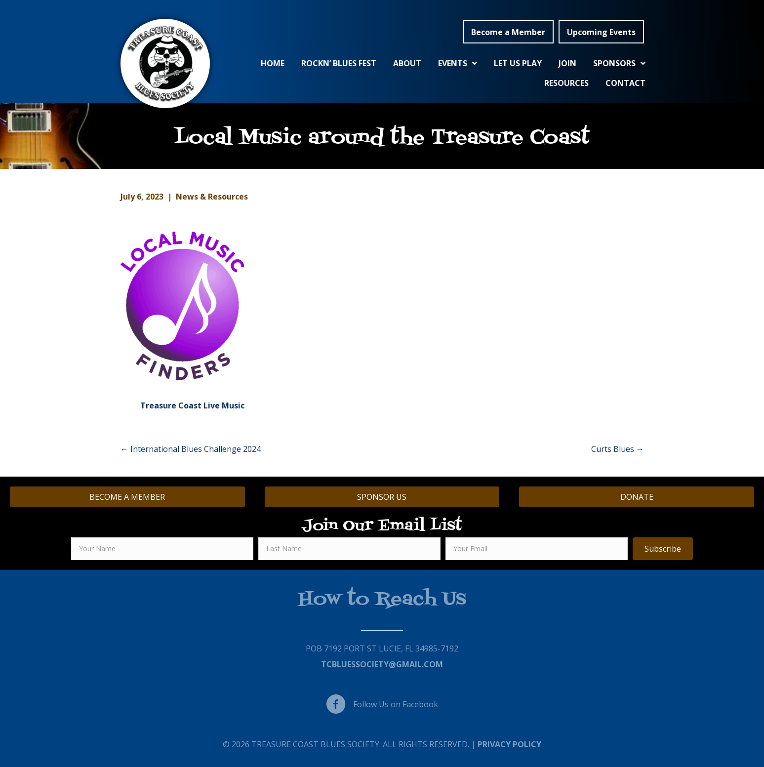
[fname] (162, 548)
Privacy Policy (509, 744)
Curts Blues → (617, 449)
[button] (508, 31)
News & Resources (212, 196)
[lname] (349, 548)
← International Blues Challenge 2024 (191, 449)
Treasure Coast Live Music (192, 405)
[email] (536, 548)
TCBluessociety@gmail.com (382, 664)
